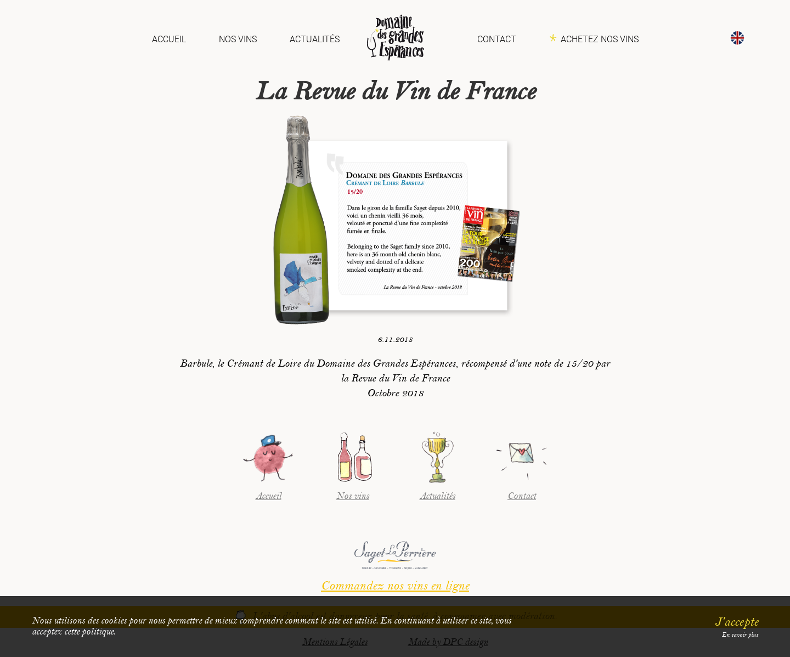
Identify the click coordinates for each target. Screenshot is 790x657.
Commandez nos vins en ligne (395, 586)
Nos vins (238, 39)
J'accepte (736, 622)
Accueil (169, 39)
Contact (496, 39)
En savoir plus (740, 634)
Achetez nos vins (600, 39)
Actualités (315, 39)
